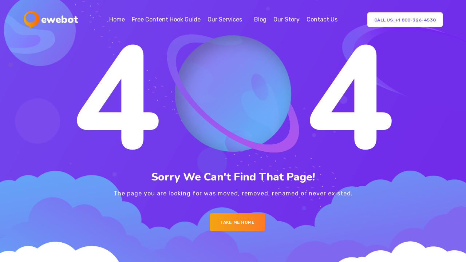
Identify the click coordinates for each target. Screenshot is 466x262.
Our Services (225, 19)
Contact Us (322, 19)
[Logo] (51, 19)
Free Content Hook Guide (166, 19)
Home (117, 19)
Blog (260, 19)
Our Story (286, 19)
